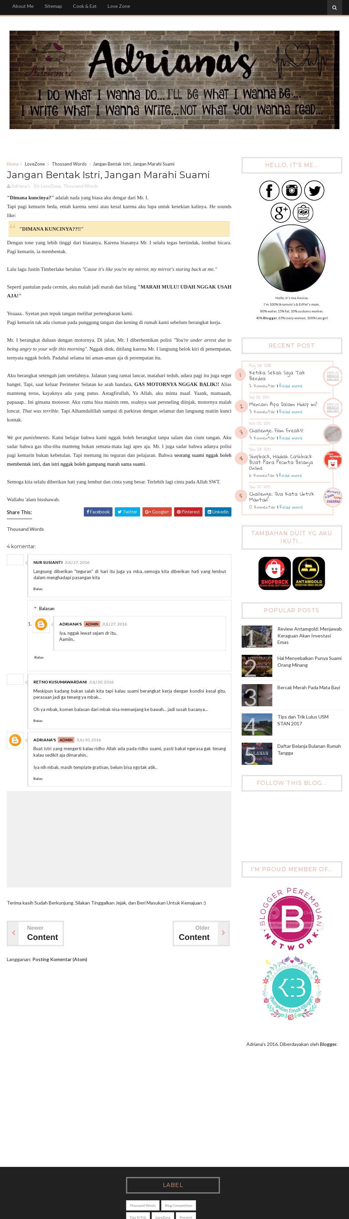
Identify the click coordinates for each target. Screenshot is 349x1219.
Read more (291, 386)
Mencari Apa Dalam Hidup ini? (283, 404)
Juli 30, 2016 (101, 681)
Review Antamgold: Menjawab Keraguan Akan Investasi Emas (309, 635)
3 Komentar (262, 411)
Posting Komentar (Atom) (59, 959)
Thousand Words (69, 164)
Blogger (328, 1044)
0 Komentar (262, 507)
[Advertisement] (171, 1112)
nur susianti (48, 562)
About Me (23, 6)
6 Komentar (262, 475)
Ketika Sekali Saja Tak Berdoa (277, 375)
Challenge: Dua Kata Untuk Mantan (281, 496)
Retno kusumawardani (60, 681)
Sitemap (53, 6)
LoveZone (35, 164)
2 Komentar (262, 386)
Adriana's (70, 624)
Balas (38, 589)
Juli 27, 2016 (77, 562)
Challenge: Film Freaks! (276, 430)
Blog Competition (178, 1205)
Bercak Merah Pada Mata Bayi (308, 687)
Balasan (47, 608)
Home (13, 164)
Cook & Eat (85, 6)
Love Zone (119, 6)
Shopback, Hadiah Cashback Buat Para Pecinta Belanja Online (281, 462)
